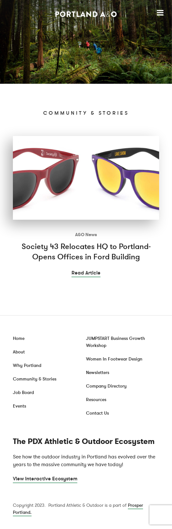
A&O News (86, 235)
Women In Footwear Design (114, 359)
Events (19, 406)
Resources (96, 400)
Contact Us (97, 413)
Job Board (23, 393)
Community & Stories (34, 379)
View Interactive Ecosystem (45, 478)
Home (18, 338)
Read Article (86, 272)
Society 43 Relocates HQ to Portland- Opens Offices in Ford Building (86, 252)
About (19, 352)
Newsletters (97, 373)
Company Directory (106, 386)
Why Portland (27, 365)
